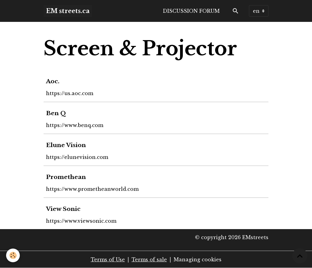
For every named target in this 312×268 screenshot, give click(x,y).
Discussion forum (191, 11)
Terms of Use (108, 259)
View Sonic (63, 208)
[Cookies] (13, 255)
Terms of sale (149, 259)
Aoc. (52, 81)
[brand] (68, 11)
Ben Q (56, 113)
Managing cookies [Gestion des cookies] (198, 259)
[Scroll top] (299, 255)
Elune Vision (66, 145)
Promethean (66, 176)
